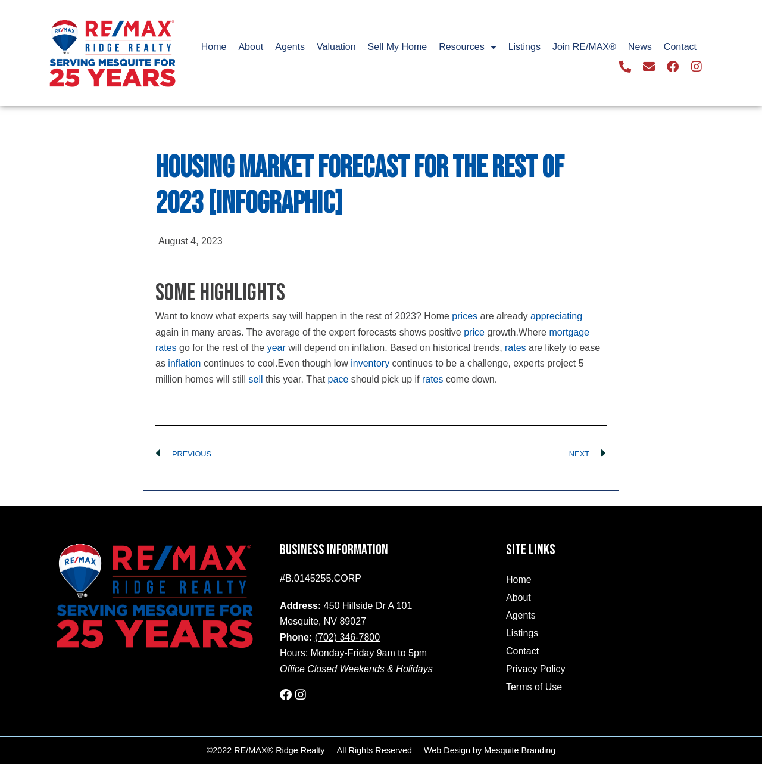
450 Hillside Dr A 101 (368, 606)
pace (338, 379)
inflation (184, 363)
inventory (370, 363)
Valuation (336, 47)
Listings (524, 47)
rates (515, 348)
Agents (290, 47)
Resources (467, 47)
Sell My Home (397, 47)
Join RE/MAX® (584, 47)
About (250, 47)
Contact (680, 47)
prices (464, 316)
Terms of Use (534, 687)
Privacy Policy (536, 669)
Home (214, 47)
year (276, 348)
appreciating (556, 316)
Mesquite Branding (519, 749)
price (474, 332)
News (640, 47)
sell (255, 379)
